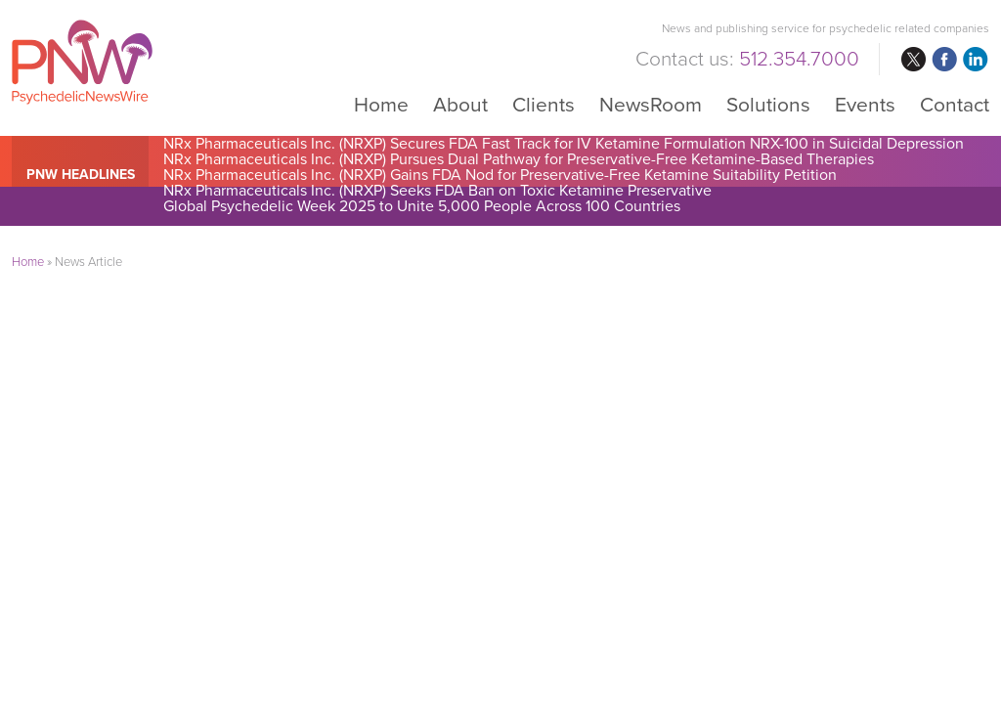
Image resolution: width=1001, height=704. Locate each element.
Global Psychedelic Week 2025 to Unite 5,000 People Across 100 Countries (421, 206)
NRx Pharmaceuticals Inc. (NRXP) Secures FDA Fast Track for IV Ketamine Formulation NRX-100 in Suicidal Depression (563, 144)
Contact (954, 104)
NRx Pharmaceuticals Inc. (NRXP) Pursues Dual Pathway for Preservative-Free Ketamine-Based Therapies (518, 159)
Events (865, 104)
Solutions (768, 104)
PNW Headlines (80, 174)
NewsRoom (650, 104)
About (460, 104)
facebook (944, 59)
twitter (913, 59)
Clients (543, 104)
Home (381, 104)
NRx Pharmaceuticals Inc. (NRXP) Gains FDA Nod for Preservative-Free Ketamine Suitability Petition (500, 175)
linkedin (975, 59)
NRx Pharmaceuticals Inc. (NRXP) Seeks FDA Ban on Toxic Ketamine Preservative (437, 190)
